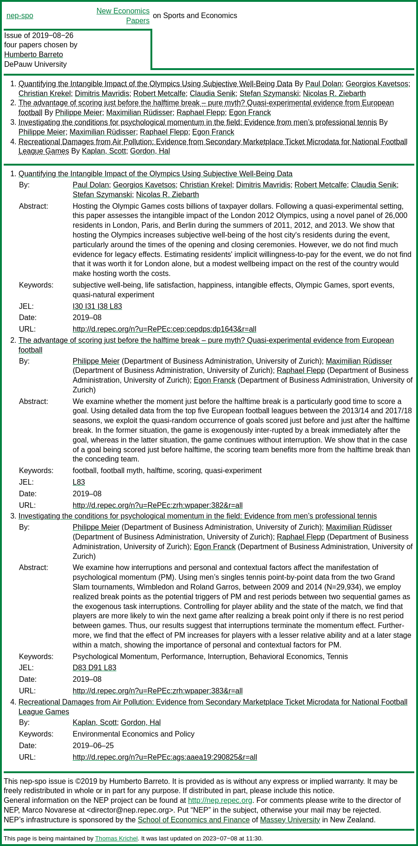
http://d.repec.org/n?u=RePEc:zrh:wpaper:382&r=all (158, 505)
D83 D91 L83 (94, 668)
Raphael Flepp (200, 112)
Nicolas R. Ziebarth (334, 93)
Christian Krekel (45, 93)
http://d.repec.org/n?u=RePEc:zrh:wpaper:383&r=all (158, 691)
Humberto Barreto (33, 54)
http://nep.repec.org (220, 800)
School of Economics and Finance (194, 820)
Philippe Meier (78, 112)
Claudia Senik (213, 93)
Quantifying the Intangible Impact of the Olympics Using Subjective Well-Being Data (156, 84)
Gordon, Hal (150, 151)
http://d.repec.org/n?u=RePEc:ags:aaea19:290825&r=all (165, 757)
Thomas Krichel (116, 838)
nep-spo (19, 15)
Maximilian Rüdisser (139, 112)
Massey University (290, 820)
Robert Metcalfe (159, 93)
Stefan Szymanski (269, 93)
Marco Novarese (49, 810)
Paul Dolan (324, 84)
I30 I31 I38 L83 (97, 306)
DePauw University (35, 64)
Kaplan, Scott (104, 151)
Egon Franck (250, 112)
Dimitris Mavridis (102, 93)
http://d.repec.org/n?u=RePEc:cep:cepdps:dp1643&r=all (164, 329)
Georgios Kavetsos (377, 84)
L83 (79, 482)
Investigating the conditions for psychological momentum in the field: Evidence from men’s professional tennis (198, 122)
